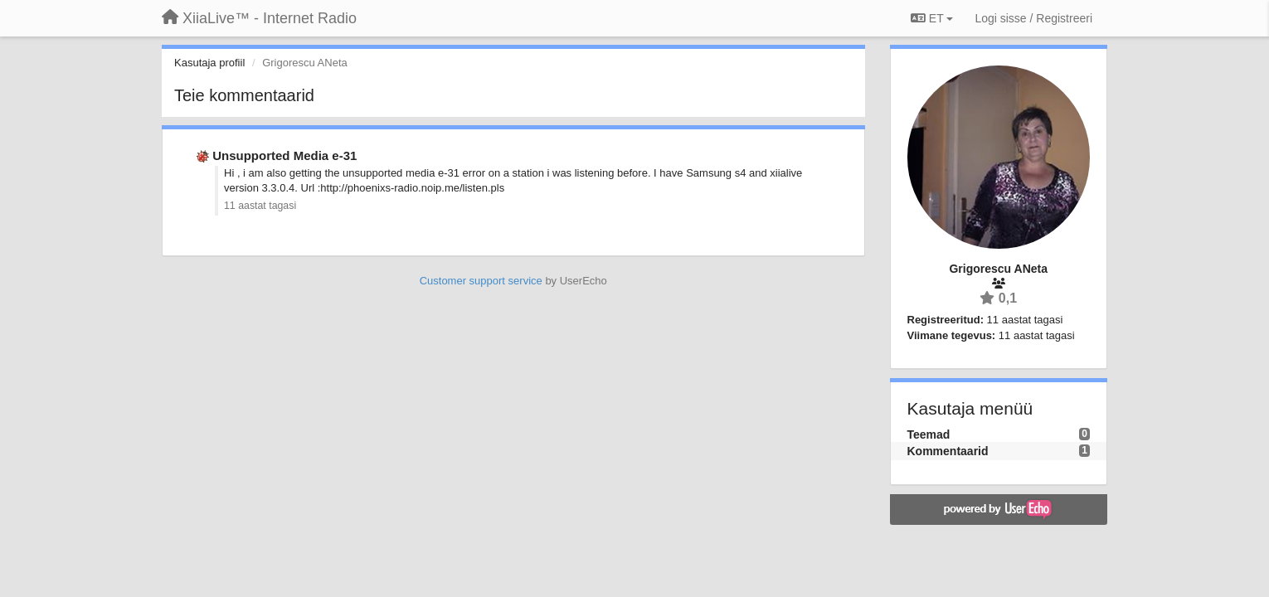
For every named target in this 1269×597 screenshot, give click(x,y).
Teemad (929, 434)
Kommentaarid (948, 451)
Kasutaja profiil (209, 62)
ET (932, 18)
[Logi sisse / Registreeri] (1033, 18)
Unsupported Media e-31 (284, 155)
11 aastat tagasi (260, 205)
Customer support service (481, 280)
